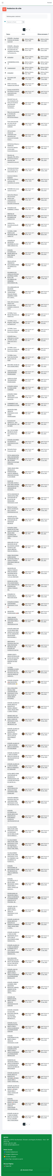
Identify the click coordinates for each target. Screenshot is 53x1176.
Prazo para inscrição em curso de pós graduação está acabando (12, 124)
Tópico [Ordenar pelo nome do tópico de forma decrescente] (8, 34)
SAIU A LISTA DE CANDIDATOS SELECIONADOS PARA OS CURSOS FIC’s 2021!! (13, 265)
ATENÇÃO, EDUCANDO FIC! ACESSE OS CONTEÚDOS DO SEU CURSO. (13, 442)
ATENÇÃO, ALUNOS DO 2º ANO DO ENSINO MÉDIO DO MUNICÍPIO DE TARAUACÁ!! (13, 766)
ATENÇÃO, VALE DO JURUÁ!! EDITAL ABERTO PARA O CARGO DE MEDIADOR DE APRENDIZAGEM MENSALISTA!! (13, 974)
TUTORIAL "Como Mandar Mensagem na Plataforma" (13, 314)
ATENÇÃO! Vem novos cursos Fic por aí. (13, 189)
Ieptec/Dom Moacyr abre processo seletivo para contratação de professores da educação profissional (13, 199)
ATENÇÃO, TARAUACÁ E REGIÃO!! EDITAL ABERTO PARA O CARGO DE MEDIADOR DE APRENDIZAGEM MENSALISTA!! (13, 1051)
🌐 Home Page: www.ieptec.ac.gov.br (13, 1159)
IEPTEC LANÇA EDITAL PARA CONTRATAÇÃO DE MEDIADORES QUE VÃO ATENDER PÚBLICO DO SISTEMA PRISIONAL (13, 460)
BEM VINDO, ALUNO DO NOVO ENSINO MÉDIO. (13, 365)
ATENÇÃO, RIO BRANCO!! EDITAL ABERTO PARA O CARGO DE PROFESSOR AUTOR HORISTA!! (12, 1001)
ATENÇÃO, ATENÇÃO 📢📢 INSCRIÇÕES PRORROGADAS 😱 (12, 682)
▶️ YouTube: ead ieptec (10, 1156)
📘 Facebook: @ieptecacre (11, 1152)
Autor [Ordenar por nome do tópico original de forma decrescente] (23, 34)
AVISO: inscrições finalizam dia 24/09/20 (13, 84)
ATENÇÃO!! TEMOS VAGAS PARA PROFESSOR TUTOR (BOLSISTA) (12, 396)
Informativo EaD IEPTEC (11, 78)
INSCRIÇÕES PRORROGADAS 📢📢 (13, 612)
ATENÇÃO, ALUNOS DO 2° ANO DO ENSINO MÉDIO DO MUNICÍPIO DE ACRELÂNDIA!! (13, 746)
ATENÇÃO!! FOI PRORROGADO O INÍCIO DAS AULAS (12, 595)
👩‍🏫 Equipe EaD (7, 1166)
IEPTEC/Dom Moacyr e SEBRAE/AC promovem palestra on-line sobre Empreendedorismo (13, 147)
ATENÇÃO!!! (10, 57)
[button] (5, 22)
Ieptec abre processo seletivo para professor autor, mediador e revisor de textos (13, 305)
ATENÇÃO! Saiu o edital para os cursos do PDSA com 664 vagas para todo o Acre (12, 340)
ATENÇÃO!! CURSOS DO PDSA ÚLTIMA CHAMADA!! (12, 388)
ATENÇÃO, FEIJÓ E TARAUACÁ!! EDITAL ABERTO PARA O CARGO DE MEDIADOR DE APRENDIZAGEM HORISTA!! (13, 1027)
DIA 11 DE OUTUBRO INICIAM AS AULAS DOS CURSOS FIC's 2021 (12, 433)
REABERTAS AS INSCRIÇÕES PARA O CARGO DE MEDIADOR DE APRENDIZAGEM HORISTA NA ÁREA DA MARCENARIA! (13, 1064)
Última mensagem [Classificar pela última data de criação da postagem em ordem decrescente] (42, 34)
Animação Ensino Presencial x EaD (12, 450)
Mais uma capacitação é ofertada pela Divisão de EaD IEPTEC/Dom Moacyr (13, 114)
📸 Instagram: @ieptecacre (11, 1154)
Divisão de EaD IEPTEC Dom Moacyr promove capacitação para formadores (13, 92)
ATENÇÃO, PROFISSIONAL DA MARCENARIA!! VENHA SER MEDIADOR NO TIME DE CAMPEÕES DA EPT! (13, 870)
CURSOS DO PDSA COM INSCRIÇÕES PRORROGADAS (12, 372)
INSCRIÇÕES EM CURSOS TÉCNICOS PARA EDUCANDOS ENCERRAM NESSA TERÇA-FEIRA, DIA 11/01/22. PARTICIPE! (12, 573)
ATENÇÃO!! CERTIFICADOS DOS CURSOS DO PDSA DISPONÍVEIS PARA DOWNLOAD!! (12, 790)
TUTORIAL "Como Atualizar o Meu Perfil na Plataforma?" (13, 322)
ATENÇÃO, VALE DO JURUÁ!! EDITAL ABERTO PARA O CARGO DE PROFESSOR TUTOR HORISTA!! (12, 911)
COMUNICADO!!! (11, 68)
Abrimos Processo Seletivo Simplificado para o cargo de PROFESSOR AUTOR (12, 509)
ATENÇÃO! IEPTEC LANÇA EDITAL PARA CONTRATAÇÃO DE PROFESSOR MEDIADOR (12, 520)
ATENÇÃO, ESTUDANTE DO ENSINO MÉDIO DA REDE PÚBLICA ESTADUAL (12, 253)
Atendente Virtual (27, 1170)
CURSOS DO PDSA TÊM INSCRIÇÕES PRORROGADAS (12, 380)
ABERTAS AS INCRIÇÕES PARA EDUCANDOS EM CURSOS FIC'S (11, 216)
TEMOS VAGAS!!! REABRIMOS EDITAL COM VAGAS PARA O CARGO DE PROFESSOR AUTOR (12, 621)
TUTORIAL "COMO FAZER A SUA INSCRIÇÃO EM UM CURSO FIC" (12, 233)
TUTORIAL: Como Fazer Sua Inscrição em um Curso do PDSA (12, 358)
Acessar (49, 2)
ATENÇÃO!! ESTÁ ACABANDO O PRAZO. (13, 208)
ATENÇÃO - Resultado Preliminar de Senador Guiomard (13, 40)
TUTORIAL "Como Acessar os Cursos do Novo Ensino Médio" (13, 330)
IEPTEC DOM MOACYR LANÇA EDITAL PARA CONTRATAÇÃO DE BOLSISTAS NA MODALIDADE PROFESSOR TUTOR (13, 498)
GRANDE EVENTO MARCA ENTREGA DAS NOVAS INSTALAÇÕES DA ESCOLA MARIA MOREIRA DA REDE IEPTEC (13, 659)
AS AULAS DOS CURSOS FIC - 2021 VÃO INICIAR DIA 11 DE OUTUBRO (13, 423)
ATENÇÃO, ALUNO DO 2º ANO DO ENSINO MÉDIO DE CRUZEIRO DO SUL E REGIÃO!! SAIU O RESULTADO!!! (13, 1117)
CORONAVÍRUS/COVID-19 (13, 62)
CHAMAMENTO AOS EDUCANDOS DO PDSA (13, 404)
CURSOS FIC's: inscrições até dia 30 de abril (12, 225)
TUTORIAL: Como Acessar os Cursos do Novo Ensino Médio (13, 349)
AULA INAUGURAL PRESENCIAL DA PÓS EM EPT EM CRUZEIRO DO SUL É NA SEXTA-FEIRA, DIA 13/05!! (13, 961)
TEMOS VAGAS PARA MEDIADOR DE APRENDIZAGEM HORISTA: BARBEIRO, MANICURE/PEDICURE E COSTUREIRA (13, 472)
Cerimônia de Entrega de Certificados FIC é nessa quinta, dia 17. (13, 169)
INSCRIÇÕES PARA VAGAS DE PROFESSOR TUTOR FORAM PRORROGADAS (12, 413)
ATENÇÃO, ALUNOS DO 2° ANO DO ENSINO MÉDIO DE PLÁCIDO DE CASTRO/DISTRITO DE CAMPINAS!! (13, 756)
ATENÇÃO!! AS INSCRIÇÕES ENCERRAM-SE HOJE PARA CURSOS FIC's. (12, 243)
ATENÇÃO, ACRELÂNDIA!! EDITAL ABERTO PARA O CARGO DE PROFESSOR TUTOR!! (13, 1039)
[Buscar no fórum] (14, 22)
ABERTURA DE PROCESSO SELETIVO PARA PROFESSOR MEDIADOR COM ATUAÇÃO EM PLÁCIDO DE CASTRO (13, 646)
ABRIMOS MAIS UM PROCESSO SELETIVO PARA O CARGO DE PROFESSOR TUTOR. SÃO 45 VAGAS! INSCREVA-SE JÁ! (13, 720)
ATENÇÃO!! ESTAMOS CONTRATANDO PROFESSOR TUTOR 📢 (13, 604)
